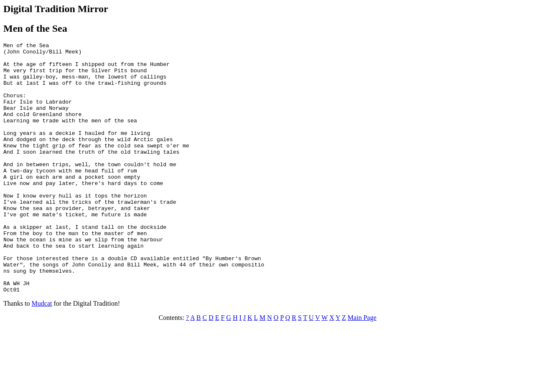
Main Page (362, 367)
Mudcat (42, 353)
